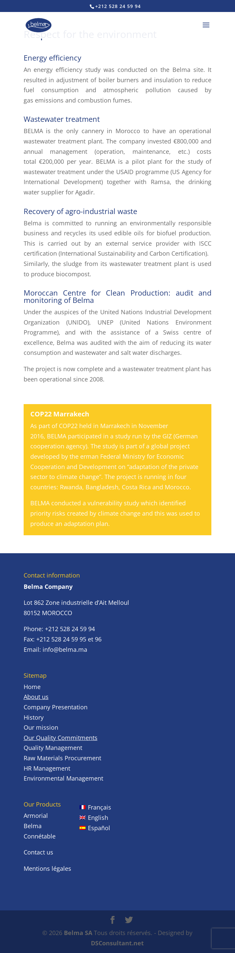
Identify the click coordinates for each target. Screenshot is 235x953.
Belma (33, 826)
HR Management (47, 768)
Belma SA (78, 933)
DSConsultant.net (117, 943)
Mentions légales (47, 868)
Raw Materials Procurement (62, 758)
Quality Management (53, 748)
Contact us (38, 852)
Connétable (40, 836)
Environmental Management (63, 778)
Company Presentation (56, 707)
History (34, 717)
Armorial (36, 816)
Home (32, 687)
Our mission (41, 727)
